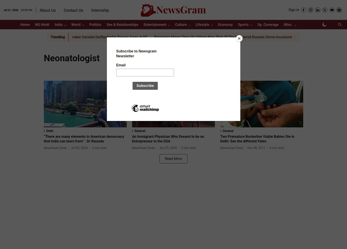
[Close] (239, 38)
